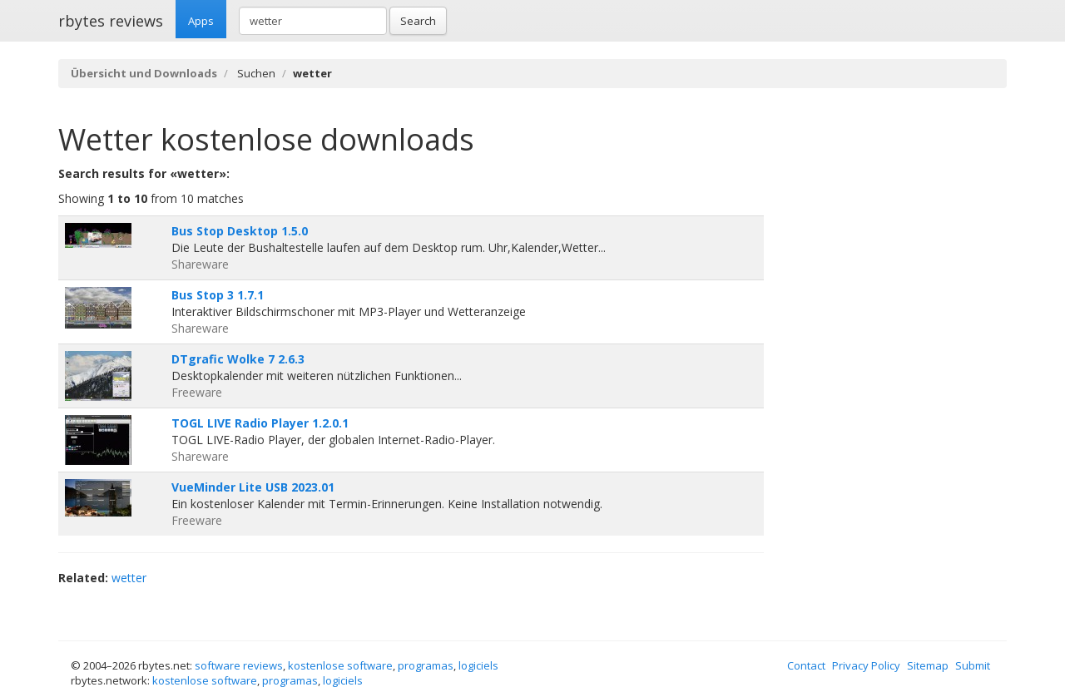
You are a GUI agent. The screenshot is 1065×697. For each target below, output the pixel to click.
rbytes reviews (110, 21)
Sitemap (928, 665)
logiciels (478, 665)
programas (425, 665)
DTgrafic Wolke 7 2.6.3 (238, 359)
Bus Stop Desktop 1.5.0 (239, 231)
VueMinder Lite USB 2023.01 (252, 487)
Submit (972, 665)
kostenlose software (340, 665)
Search (418, 20)
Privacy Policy (866, 665)
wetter (128, 578)
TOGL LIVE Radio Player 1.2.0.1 (260, 423)
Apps (201, 20)
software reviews (239, 665)
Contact (806, 665)
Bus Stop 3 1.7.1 (217, 295)
